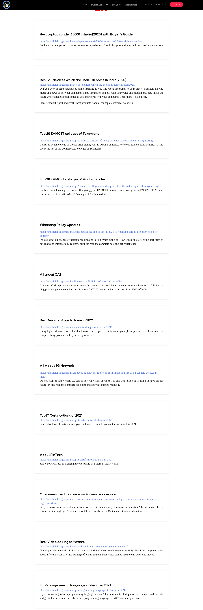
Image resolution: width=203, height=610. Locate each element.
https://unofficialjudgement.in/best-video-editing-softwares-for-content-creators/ (84, 546)
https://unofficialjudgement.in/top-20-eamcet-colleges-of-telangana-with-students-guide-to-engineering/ (96, 140)
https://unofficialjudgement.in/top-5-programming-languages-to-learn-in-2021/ (83, 590)
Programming (131, 5)
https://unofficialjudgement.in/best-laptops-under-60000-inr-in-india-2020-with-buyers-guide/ (91, 41)
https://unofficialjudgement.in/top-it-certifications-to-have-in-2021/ (76, 420)
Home (84, 4)
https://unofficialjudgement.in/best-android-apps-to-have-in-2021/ (76, 326)
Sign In (176, 4)
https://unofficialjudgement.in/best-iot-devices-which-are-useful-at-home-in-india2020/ (87, 84)
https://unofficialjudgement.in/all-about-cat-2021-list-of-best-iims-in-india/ (81, 281)
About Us (148, 4)
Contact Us (161, 4)
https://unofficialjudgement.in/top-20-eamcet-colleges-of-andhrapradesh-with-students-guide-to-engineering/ (99, 186)
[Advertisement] (15, 67)
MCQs (115, 5)
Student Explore (98, 5)
